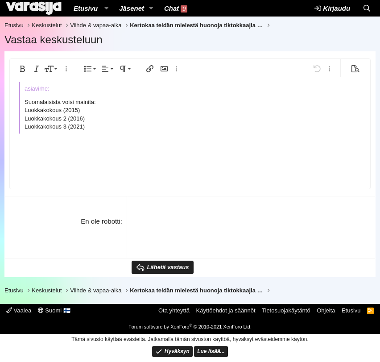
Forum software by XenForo (190, 326)
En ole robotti (100, 221)
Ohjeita (326, 310)
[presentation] (199, 233)
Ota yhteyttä (174, 310)
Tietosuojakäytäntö (286, 310)
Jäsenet (131, 8)
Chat (175, 8)
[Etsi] (367, 8)
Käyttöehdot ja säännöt (226, 310)
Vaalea (18, 310)
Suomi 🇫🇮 (54, 310)
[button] (106, 8)
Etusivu (86, 8)
